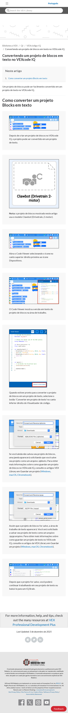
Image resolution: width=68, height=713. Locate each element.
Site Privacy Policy (14, 692)
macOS (12, 474)
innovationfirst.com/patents (45, 690)
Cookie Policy (38, 692)
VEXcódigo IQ (34, 45)
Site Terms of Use (27, 692)
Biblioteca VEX (10, 45)
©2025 (58, 683)
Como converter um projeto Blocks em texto (27, 78)
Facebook (28, 640)
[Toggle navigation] (6, 3)
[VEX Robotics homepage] (29, 3)
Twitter (34, 640)
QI (22, 45)
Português (53, 3)
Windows (45, 471)
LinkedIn (40, 640)
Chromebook (24, 474)
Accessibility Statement (34, 694)
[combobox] (34, 10)
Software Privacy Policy (51, 692)
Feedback (59, 708)
